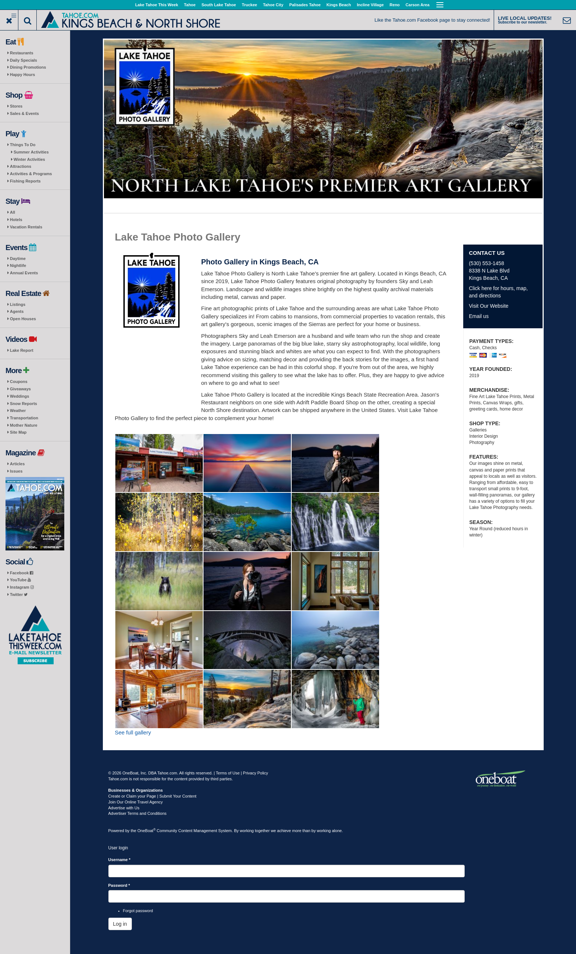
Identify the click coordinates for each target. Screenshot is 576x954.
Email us (479, 316)
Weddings (19, 396)
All (12, 212)
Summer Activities (31, 152)
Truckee (249, 5)
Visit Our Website (488, 306)
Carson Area (417, 5)
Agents (17, 311)
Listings (17, 304)
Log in (120, 924)
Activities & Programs (31, 173)
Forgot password (138, 910)
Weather (18, 410)
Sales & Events (24, 113)
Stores (16, 106)
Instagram (22, 587)
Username (119, 859)
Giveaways (20, 389)
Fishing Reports (25, 181)
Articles (17, 464)
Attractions (20, 166)
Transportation (24, 418)
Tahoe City (273, 5)
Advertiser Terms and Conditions (137, 813)
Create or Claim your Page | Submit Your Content (152, 796)
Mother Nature (23, 425)
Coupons (19, 381)
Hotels (16, 219)
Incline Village (370, 5)
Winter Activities (29, 159)
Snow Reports (23, 403)
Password (119, 885)
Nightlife (18, 265)
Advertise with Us (124, 808)
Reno (395, 5)
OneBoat (146, 830)
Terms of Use (228, 773)
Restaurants (21, 53)
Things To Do (22, 144)
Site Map (18, 432)
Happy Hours (22, 74)
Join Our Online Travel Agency (135, 802)
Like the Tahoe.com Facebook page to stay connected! (432, 20)
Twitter (19, 594)
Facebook (21, 573)
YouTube (20, 580)
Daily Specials (23, 60)
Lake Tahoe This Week (156, 5)
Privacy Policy (255, 773)
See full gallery (133, 732)
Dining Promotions (28, 67)
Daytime (18, 258)
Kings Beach (339, 5)
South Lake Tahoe (218, 5)
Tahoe (190, 5)
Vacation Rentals (26, 227)
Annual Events (24, 273)
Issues (16, 471)
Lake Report (21, 350)
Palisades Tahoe (304, 5)
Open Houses (23, 319)
